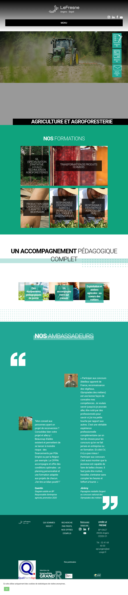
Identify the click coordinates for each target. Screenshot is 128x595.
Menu (64, 23)
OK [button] (7, 589)
